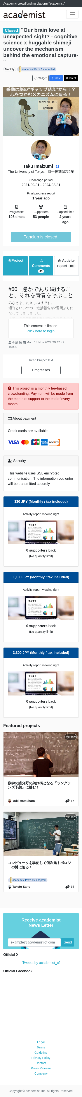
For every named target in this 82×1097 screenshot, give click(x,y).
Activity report (66, 263)
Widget (40, 78)
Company (41, 1073)
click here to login (41, 331)
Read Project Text (41, 360)
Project (15, 260)
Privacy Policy (40, 1058)
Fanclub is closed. (40, 237)
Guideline (40, 1052)
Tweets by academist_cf (41, 963)
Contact (41, 1063)
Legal (41, 1042)
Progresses (41, 370)
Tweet (71, 78)
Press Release (41, 1068)
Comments (41, 266)
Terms (41, 1047)
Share (56, 78)
